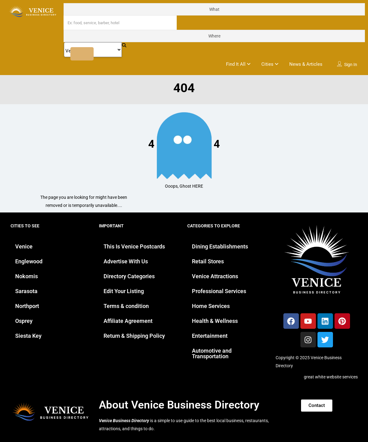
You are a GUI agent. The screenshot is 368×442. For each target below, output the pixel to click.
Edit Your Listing (124, 291)
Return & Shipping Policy (134, 336)
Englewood (28, 261)
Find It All (236, 64)
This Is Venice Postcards (134, 246)
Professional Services (219, 291)
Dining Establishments (220, 246)
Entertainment (210, 336)
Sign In (350, 64)
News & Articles (305, 64)
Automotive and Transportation (212, 353)
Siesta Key (28, 336)
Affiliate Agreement (128, 321)
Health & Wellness (215, 321)
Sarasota (26, 291)
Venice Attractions (215, 276)
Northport (27, 306)
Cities (267, 64)
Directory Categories (129, 276)
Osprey (24, 321)
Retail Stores (208, 261)
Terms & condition (126, 306)
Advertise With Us (126, 261)
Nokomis (26, 276)
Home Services (211, 306)
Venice (24, 246)
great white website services (331, 376)
